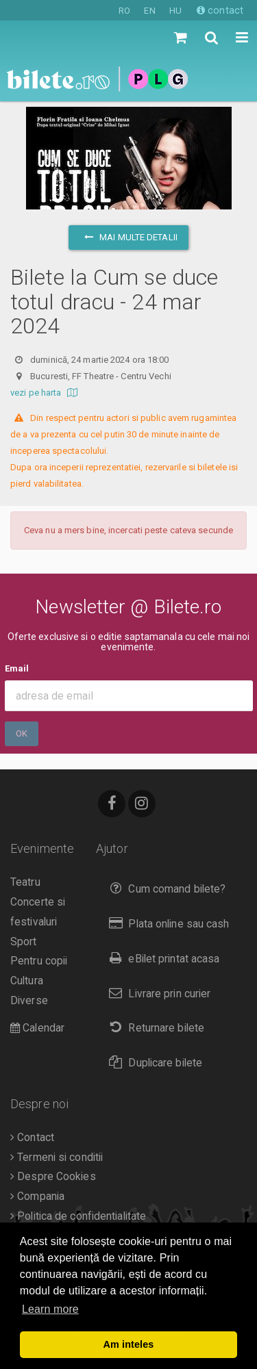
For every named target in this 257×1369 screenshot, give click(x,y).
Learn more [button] (50, 1309)
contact (220, 10)
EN (149, 10)
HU (175, 10)
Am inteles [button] (128, 1344)
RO (124, 10)
